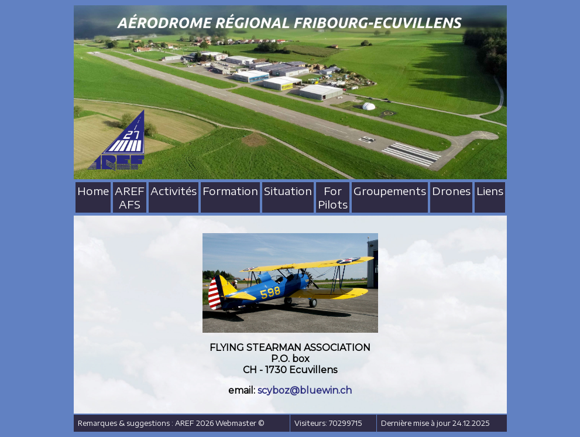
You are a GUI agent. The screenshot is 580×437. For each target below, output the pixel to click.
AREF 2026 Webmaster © (220, 423)
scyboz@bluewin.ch (305, 390)
